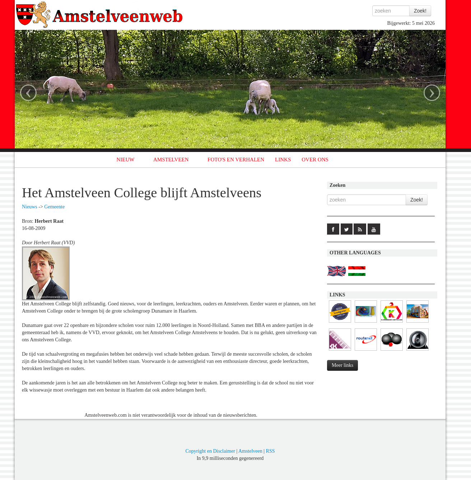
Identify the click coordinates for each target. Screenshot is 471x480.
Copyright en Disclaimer (210, 451)
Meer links (342, 365)
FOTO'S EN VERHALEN (235, 159)
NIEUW (126, 159)
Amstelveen (250, 451)
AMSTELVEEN (171, 159)
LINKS (283, 159)
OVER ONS (315, 159)
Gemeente (54, 206)
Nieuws (29, 206)
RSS (270, 451)
